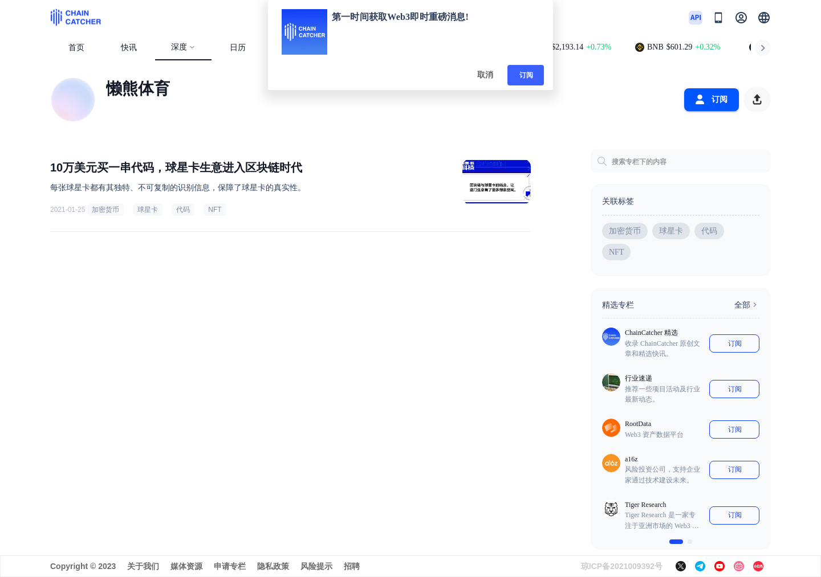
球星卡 (147, 210)
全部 (746, 304)
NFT (214, 210)
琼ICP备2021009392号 (622, 566)
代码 (183, 210)
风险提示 (316, 566)
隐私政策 (273, 566)
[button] (764, 17)
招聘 (352, 566)
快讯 (129, 47)
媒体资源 (186, 566)
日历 (238, 47)
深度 (183, 47)
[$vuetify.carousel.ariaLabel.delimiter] (676, 541)
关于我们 (143, 566)
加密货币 (105, 210)
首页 (76, 47)
